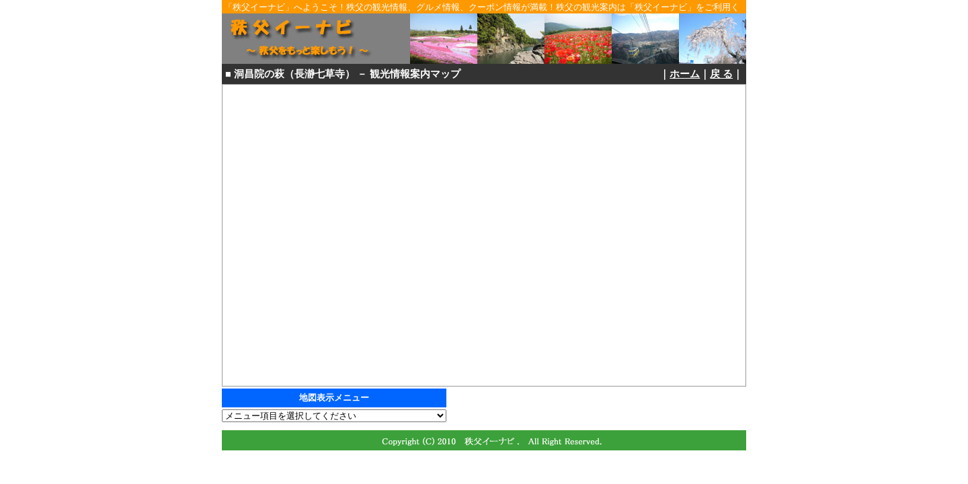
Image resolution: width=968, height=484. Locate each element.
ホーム (685, 74)
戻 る (721, 74)
